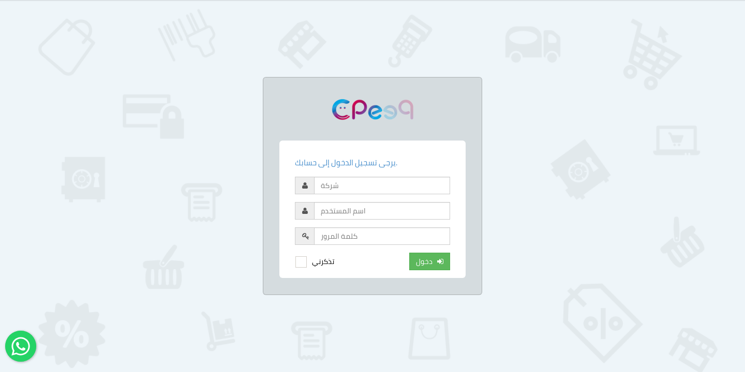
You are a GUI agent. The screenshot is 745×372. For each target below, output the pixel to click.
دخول (429, 261)
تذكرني (323, 261)
